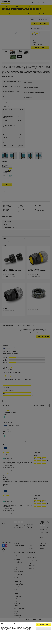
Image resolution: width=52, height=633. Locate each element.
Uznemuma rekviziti (27, 631)
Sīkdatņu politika (10, 631)
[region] (26, 627)
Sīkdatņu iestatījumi (43, 631)
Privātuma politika (19, 631)
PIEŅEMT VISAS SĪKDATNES (43, 624)
